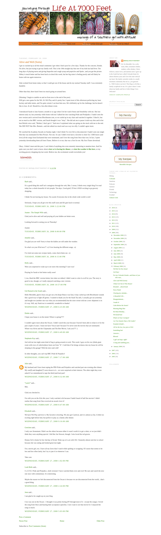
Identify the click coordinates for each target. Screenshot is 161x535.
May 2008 (117, 257)
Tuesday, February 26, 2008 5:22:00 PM (45, 206)
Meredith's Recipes (125, 164)
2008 (113, 232)
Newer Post (23, 521)
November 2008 (119, 238)
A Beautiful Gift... (118, 296)
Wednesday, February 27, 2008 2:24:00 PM (47, 486)
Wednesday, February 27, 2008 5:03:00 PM (47, 511)
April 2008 (117, 260)
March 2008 (118, 263)
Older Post (100, 521)
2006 (113, 353)
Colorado (112, 179)
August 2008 (118, 248)
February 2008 (118, 266)
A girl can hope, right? (120, 339)
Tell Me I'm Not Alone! (120, 269)
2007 (113, 350)
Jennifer (27, 238)
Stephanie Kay (30, 338)
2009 (113, 229)
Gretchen (28, 427)
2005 (113, 356)
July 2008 (117, 251)
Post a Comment (25, 517)
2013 (113, 217)
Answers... (116, 333)
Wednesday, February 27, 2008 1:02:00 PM (47, 461)
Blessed (115, 336)
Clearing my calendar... (120, 293)
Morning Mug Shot (119, 308)
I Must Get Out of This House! (122, 284)
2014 (113, 214)
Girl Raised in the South (33, 291)
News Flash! (117, 290)
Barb (26, 182)
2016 (113, 208)
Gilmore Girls (113, 198)
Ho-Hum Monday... (119, 312)
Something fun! (118, 330)
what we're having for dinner (59, 149)
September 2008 (119, 244)
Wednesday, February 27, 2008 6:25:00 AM (47, 307)
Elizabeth (28, 411)
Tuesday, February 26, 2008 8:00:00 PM (45, 231)
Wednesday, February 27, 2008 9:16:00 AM (47, 421)
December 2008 (119, 235)
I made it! (116, 302)
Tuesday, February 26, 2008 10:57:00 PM (45, 285)
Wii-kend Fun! (117, 315)
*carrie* (28, 383)
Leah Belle (28, 467)
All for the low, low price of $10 (123, 327)
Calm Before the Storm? (120, 305)
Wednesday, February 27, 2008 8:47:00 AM (47, 405)
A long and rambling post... (121, 343)
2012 (113, 220)
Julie (26, 363)
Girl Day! (116, 272)
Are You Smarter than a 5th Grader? (124, 321)
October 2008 (118, 241)
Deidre (27, 313)
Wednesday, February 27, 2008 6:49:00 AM (47, 332)
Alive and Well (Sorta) (120, 281)
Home (62, 521)
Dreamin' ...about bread (120, 287)
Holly (27, 263)
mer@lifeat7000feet (132, 60)
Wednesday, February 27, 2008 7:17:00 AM (47, 357)
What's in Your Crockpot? (121, 318)
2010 (113, 226)
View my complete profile (119, 94)
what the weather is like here (84, 149)
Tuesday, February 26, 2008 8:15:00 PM (45, 257)
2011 (113, 223)
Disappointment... (118, 299)
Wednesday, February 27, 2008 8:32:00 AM (47, 377)
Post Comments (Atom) (37, 526)
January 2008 (118, 346)
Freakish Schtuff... (119, 324)
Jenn (26, 492)
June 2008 (117, 254)
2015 (113, 211)
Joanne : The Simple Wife (34, 212)
